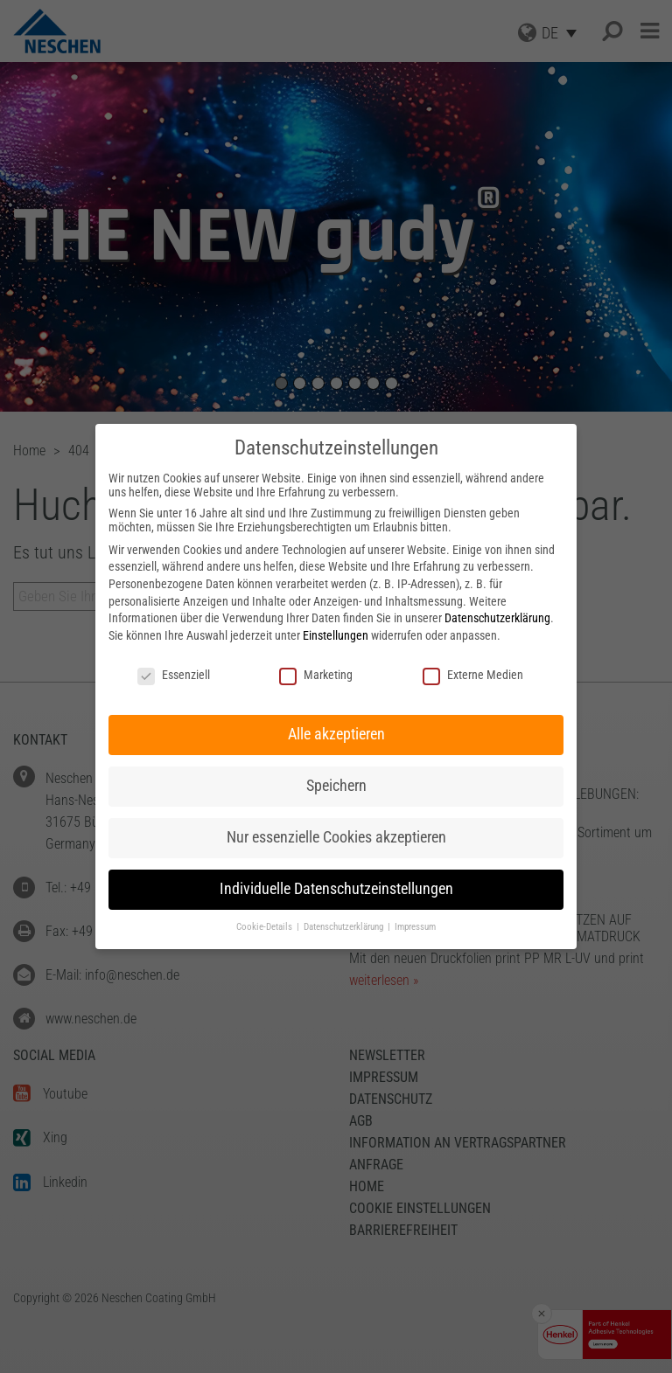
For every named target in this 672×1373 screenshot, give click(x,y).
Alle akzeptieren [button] (336, 734)
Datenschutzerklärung (497, 618)
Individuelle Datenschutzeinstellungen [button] (336, 889)
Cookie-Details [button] (265, 927)
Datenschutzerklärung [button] (345, 927)
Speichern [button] (336, 785)
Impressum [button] (415, 927)
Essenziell (173, 675)
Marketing (316, 675)
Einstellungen (335, 635)
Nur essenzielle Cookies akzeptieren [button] (336, 837)
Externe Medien (473, 675)
